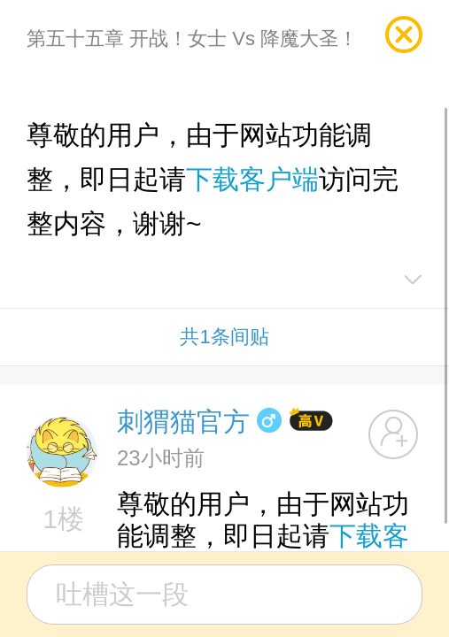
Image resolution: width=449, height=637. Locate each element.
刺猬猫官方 (183, 421)
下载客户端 (252, 179)
